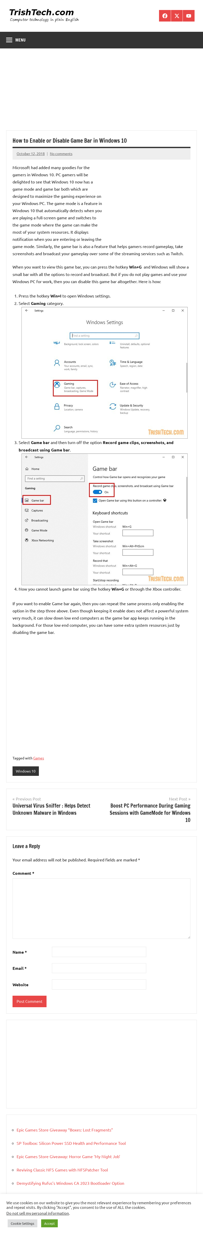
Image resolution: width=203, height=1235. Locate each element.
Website (20, 984)
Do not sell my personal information (37, 1213)
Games (38, 758)
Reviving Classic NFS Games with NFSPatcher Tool (62, 1169)
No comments (61, 153)
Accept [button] (49, 1223)
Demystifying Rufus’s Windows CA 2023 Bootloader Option (70, 1183)
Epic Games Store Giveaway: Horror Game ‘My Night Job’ (68, 1156)
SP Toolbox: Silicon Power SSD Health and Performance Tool (71, 1143)
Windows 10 (26, 771)
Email (20, 968)
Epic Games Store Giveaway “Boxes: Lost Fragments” (65, 1129)
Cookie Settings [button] (22, 1223)
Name (20, 952)
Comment (23, 873)
